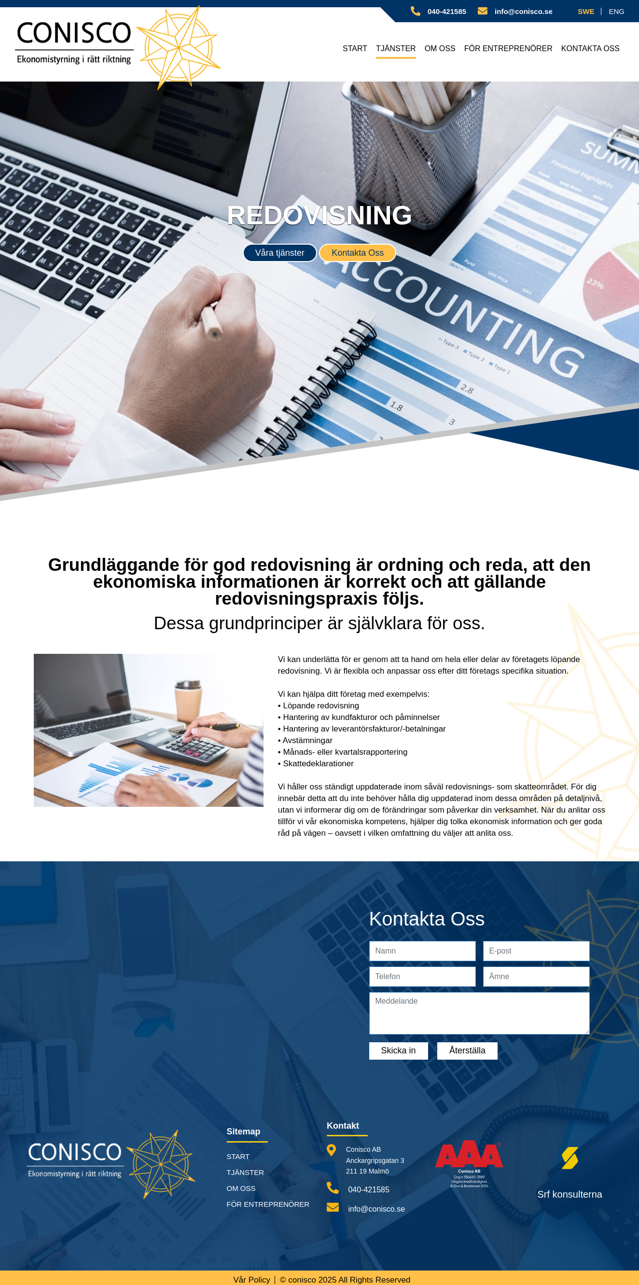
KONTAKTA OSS (591, 49)
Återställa (467, 1050)
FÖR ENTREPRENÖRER (509, 49)
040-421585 (358, 1188)
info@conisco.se (366, 1207)
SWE (586, 11)
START (357, 49)
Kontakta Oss (358, 253)
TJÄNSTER (398, 49)
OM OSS (442, 49)
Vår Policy (251, 1280)
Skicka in (398, 1050)
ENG (617, 11)
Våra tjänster (280, 253)
